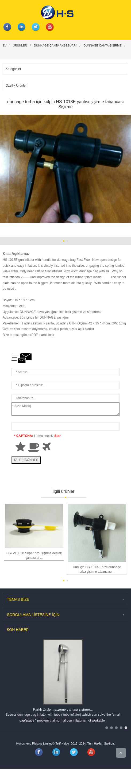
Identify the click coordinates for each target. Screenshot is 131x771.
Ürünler (20, 45)
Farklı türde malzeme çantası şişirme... (63, 709)
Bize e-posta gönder (17, 335)
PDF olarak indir (42, 335)
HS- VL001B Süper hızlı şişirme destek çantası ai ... (34, 555)
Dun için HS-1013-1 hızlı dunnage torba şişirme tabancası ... (97, 569)
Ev (5, 45)
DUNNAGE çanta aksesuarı (55, 45)
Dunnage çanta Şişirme (102, 45)
